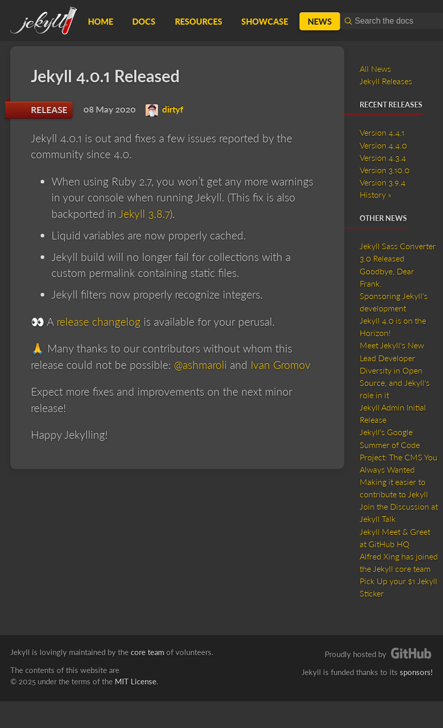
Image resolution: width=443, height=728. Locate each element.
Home (100, 21)
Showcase (264, 21)
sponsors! (416, 672)
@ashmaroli (200, 364)
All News (375, 68)
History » (375, 194)
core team (147, 652)
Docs (143, 21)
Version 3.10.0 (385, 170)
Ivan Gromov (281, 364)
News (320, 21)
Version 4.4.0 (383, 145)
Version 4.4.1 (382, 132)
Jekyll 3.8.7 (144, 213)
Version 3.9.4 (382, 182)
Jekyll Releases (386, 81)
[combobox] (391, 21)
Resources (198, 21)
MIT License (135, 681)
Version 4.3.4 (383, 157)
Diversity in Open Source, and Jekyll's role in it (395, 382)
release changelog (98, 321)
